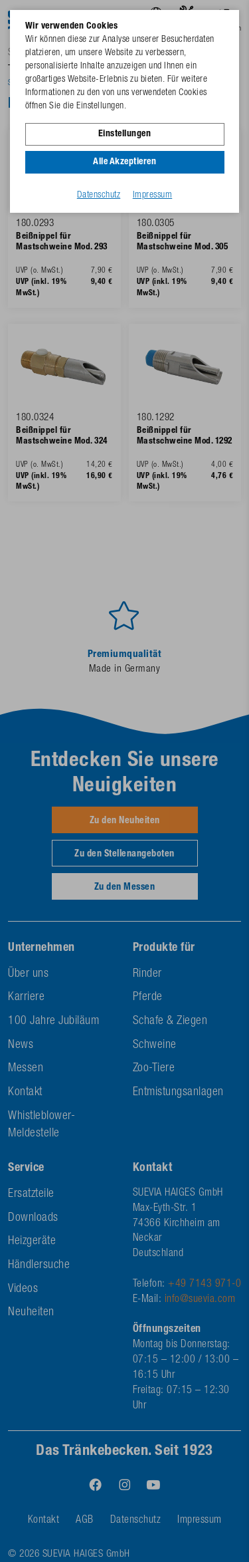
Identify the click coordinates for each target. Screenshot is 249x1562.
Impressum (153, 195)
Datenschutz (99, 195)
